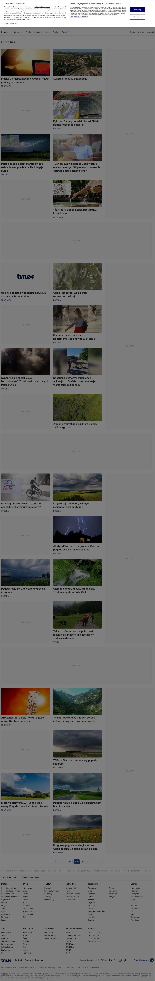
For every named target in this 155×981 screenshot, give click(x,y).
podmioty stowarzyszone (42, 6)
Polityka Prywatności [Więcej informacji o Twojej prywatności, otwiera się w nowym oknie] (11, 23)
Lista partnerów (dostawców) (79, 16)
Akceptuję (138, 10)
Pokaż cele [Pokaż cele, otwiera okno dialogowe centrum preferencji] (138, 17)
